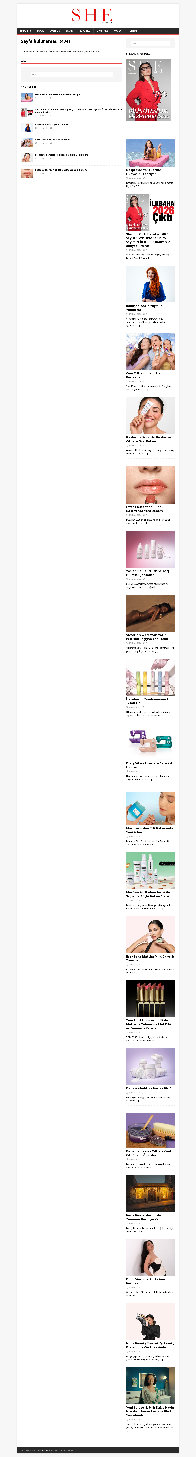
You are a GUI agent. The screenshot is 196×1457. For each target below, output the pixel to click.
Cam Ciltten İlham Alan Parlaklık (52, 139)
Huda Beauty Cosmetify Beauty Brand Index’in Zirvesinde (150, 1345)
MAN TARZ (102, 30)
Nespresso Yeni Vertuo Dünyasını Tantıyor (58, 94)
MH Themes (43, 1450)
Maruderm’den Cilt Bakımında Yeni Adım (149, 830)
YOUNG (118, 30)
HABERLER (25, 30)
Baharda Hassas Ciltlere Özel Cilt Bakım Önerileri (148, 1153)
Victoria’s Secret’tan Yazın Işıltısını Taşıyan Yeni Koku (147, 637)
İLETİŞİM (132, 30)
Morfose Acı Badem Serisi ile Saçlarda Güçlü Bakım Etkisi (148, 894)
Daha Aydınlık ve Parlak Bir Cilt (150, 1088)
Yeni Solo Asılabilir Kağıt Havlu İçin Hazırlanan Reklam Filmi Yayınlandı (150, 1411)
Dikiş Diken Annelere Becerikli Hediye (149, 765)
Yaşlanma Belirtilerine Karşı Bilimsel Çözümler (148, 573)
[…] (137, 186)
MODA (40, 30)
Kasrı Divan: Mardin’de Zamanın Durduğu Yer (143, 1217)
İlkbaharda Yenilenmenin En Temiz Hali (148, 701)
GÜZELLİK (55, 30)
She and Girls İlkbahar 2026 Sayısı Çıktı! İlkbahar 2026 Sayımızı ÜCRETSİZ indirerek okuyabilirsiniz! (78, 111)
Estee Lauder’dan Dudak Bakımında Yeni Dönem (61, 169)
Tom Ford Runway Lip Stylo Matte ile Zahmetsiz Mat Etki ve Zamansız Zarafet (148, 1024)
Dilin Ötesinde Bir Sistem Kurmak (145, 1281)
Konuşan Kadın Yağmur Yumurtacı (53, 124)
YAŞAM (69, 30)
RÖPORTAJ (84, 30)
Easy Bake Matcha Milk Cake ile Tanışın (150, 958)
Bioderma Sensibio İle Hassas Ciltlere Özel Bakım (61, 154)
